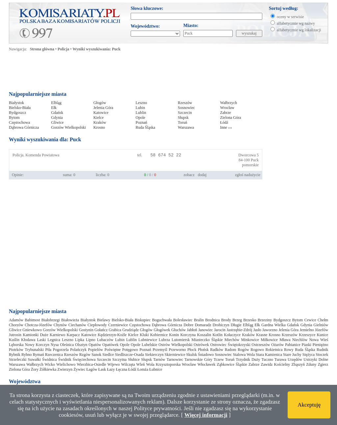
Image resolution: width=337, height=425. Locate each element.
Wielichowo (65, 364)
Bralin (199, 320)
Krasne (261, 334)
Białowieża (70, 320)
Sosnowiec (186, 107)
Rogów (243, 349)
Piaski (306, 344)
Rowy (289, 349)
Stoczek (322, 354)
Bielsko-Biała (20, 107)
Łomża (142, 369)
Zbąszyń (298, 364)
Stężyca (308, 354)
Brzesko (249, 320)
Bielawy (103, 320)
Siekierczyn (154, 354)
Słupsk (183, 117)
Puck (255, 160)
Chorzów (16, 325)
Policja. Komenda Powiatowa (36, 155)
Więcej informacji (205, 415)
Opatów (95, 344)
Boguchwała (162, 320)
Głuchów (178, 330)
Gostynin (86, 330)
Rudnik (322, 349)
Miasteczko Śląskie (207, 339)
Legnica (53, 339)
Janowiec (205, 330)
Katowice (101, 112)
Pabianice (292, 344)
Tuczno (267, 359)
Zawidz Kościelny (275, 364)
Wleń (140, 364)
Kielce (98, 117)
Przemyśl (160, 349)
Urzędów (295, 359)
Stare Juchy (292, 354)
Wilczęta (128, 364)
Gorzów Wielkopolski (68, 127)
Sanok (96, 354)
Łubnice (155, 369)
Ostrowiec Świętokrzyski (230, 344)
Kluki (144, 334)
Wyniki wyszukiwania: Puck (97, 49)
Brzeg (237, 320)
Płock (191, 349)
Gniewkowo (32, 330)
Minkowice (250, 339)
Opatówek (110, 344)
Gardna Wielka (273, 325)
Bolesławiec (183, 320)
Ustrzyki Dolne (315, 359)
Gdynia (57, 117)
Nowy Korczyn (37, 344)
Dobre (189, 325)
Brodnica (212, 320)
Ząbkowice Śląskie (232, 364)
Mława (284, 339)
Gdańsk (57, 112)
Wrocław (227, 107)
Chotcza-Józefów (38, 325)
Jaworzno (269, 330)
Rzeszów (185, 102)
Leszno (141, 102)
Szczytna (119, 359)
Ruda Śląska (145, 127)
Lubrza (164, 339)
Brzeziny (265, 320)
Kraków (99, 122)
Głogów (99, 102)
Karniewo (57, 334)
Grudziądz (130, 330)
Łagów (91, 369)
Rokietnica (274, 349)
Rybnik (14, 354)
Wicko (50, 364)
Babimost (32, 320)
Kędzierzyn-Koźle (112, 334)
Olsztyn (81, 344)
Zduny (311, 364)
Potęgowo (130, 349)
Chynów (60, 325)
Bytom (14, 117)
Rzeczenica (54, 354)
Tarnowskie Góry (198, 359)
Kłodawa (28, 339)
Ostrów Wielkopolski (176, 344)
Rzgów (85, 354)
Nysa (55, 344)
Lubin (140, 107)
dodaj (202, 175)
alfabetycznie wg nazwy (296, 23)
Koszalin (204, 334)
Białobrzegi (50, 320)
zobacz (189, 175)
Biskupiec (143, 320)
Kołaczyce (232, 334)
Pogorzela (61, 349)
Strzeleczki (17, 359)
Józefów (321, 330)
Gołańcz (101, 330)
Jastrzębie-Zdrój (239, 330)
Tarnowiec (175, 359)
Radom (230, 349)
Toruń (182, 122)
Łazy (111, 369)
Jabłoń (192, 330)
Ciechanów (77, 325)
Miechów (231, 339)
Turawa (280, 359)
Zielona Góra (230, 117)
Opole (140, 117)
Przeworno (177, 349)
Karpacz (73, 334)
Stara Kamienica (269, 354)
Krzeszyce (307, 334)
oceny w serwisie (290, 16)
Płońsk (203, 349)
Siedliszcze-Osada (129, 354)
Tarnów (159, 359)
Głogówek (162, 330)
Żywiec (79, 369)
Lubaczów (105, 339)
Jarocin (219, 330)
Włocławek (206, 364)
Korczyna (188, 334)
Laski (41, 339)
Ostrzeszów (261, 344)
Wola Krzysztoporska (163, 364)
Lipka (79, 339)
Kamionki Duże (35, 334)
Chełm (323, 320)
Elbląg (56, 102)
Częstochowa (19, 122)
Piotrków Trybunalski (26, 349)
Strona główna (42, 49)
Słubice (134, 359)
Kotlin (218, 334)
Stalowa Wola (244, 354)
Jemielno (306, 330)
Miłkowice (269, 339)
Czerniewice (118, 325)
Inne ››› (226, 127)
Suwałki (34, 359)
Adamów (16, 320)
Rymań (38, 354)
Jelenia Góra (103, 107)
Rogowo (257, 349)
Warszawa (186, 127)
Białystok (16, 102)
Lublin (141, 112)
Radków (216, 349)
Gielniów (321, 325)
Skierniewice (175, 354)
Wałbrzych (228, 102)
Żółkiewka (47, 369)
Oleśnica (67, 344)
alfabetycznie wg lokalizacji (299, 30)
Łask (102, 369)
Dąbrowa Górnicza (24, 127)
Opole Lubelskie (144, 344)
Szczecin (185, 112)
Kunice (322, 334)
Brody (226, 320)
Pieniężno (320, 344)
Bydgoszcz (17, 112)
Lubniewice (148, 339)
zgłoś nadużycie (247, 175)
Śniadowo (206, 354)
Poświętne (112, 349)
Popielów (95, 349)
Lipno (90, 339)
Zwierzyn (64, 369)
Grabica (115, 330)
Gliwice (57, 122)
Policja (63, 49)
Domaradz (203, 325)
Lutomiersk (180, 339)
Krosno (99, 127)
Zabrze (225, 112)
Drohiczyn (221, 325)
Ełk (54, 107)
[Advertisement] (135, 73)
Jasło (257, 330)
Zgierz (323, 364)
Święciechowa (84, 359)
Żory (35, 369)
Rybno (26, 354)
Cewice (310, 320)
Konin (174, 334)
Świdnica (49, 359)
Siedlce (108, 354)
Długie (236, 325)
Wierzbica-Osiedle (91, 364)
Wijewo (114, 364)
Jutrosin (15, 334)
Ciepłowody (97, 325)
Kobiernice (159, 334)
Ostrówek (201, 344)
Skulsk (191, 354)
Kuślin (14, 339)
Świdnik (64, 359)
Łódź (224, 122)
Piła (48, 349)
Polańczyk (78, 349)
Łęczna (121, 369)
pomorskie (250, 165)
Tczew (219, 359)
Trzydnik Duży (248, 359)
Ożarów (277, 344)
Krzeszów (290, 334)
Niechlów (300, 339)
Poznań (141, 122)
